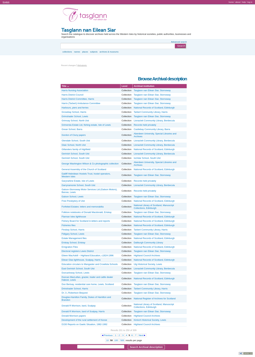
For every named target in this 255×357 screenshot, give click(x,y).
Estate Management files (74, 238)
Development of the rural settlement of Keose (84, 320)
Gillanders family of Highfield (76, 149)
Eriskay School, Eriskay (73, 242)
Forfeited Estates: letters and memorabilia (83, 206)
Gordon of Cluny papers (74, 135)
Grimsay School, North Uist (75, 120)
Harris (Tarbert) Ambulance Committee (81, 103)
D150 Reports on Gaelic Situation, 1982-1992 (84, 324)
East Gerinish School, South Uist (78, 268)
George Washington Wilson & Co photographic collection (90, 163)
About (237, 2)
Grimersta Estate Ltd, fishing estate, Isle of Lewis (86, 125)
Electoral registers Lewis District (78, 251)
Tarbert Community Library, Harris (151, 112)
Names (77, 52)
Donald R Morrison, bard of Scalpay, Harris (83, 311)
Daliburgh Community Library (148, 242)
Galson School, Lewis (72, 196)
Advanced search (179, 42)
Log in (249, 2)
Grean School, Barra (72, 129)
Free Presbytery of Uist (73, 201)
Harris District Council (72, 94)
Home (231, 2)
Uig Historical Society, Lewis (148, 264)
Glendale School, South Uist (76, 140)
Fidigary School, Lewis (73, 234)
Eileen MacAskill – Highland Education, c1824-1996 (88, 255)
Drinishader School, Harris (75, 288)
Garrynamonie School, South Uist (78, 185)
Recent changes (68, 65)
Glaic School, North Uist (74, 145)
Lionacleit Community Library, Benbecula (154, 120)
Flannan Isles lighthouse (74, 216)
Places (85, 52)
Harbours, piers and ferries (75, 107)
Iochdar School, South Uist (147, 158)
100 (116, 340)
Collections (67, 52)
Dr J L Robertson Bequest (75, 292)
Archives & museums (109, 52)
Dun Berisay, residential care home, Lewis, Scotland (88, 284)
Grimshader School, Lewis (75, 116)
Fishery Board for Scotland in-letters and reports (86, 221)
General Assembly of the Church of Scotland (84, 169)
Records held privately (145, 125)
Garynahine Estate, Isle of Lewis (78, 181)
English (6, 2)
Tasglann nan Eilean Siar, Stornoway (152, 90)
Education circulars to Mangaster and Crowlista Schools (90, 264)
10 (107, 340)
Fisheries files (68, 225)
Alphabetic (82, 65)
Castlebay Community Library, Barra (152, 129)
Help (244, 2)
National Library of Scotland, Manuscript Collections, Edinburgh (154, 206)
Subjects (94, 52)
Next (141, 335)
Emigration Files (70, 247)
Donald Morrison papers (74, 315)
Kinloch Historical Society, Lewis (150, 320)
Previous (108, 335)
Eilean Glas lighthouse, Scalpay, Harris (81, 260)
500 (122, 340)
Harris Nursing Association (75, 90)
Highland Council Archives (147, 255)
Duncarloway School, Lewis (75, 272)
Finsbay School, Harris (73, 229)
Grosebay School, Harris (74, 112)
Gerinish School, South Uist (75, 153)
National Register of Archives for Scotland (155, 298)
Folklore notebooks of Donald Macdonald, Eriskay (87, 212)
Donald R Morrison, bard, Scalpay (79, 305)
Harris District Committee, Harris (78, 99)
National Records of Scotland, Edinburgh (154, 107)
